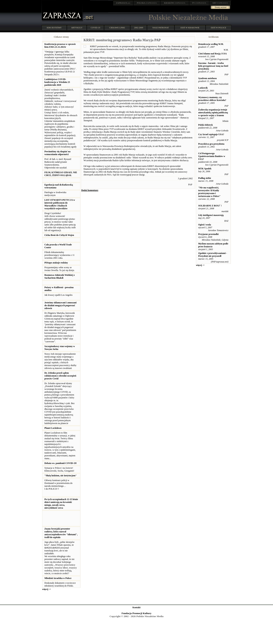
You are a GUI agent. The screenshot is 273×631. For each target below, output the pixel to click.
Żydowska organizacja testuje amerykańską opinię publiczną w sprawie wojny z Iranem (213, 112)
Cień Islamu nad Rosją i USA (212, 53)
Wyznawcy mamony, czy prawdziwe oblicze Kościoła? (212, 98)
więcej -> (46, 589)
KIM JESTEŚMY (54, 27)
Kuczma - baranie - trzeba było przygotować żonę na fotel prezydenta (213, 66)
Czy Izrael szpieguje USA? (211, 134)
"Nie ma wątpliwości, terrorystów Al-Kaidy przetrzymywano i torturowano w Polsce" (209, 191)
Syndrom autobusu (207, 78)
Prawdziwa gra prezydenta (211, 144)
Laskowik (203, 87)
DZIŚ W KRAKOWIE (190, 27)
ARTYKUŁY (77, 27)
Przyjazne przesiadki (208, 234)
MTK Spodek (204, 168)
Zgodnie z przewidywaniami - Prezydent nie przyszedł (212, 254)
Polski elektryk (205, 125)
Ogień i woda (204, 224)
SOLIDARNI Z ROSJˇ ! (210, 205)
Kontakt (137, 607)
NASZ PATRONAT (160, 27)
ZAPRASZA (147, 3)
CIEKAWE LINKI (117, 27)
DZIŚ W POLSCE (218, 27)
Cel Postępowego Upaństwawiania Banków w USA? (211, 156)
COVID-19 (95, 27)
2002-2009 (138, 27)
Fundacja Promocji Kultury (136, 613)
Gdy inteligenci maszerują (211, 215)
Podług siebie (204, 178)
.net (123, 3)
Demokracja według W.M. (211, 44)
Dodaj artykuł (220, 7)
